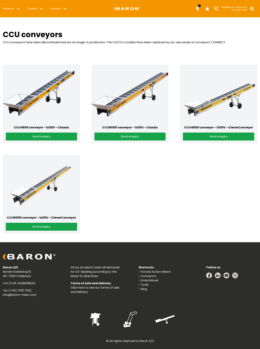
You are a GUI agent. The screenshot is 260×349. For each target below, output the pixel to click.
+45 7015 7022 (239, 10)
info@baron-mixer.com (234, 7)
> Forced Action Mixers (154, 272)
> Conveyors (147, 276)
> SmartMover (148, 280)
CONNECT (218, 42)
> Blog (142, 289)
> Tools (143, 285)
